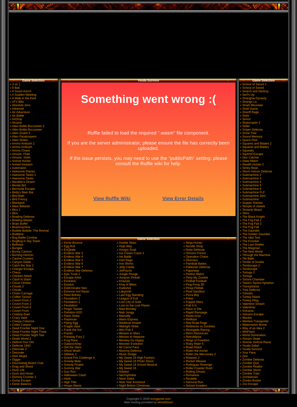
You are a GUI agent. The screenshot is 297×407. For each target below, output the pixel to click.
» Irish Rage (124, 260)
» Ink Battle (124, 256)
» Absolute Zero (19, 105)
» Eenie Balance (20, 384)
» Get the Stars (71, 347)
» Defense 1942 (20, 345)
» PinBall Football (195, 281)
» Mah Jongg (125, 312)
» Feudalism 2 (70, 298)
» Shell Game (248, 108)
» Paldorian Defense (196, 267)
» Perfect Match (193, 274)
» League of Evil (127, 298)
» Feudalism (69, 305)
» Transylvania (249, 286)
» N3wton (122, 371)
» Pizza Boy (191, 295)
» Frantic (67, 333)
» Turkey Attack (249, 297)
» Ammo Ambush (20, 147)
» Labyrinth (123, 291)
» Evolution (68, 281)
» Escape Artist (71, 277)
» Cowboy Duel (19, 314)
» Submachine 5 (250, 185)
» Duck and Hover (21, 373)
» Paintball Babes (195, 263)
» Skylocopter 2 (249, 122)
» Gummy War (71, 368)
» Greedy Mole (71, 361)
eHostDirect (165, 402)
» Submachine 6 (250, 188)
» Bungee (15, 248)
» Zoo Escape (248, 384)
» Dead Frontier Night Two (26, 335)
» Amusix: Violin (20, 157)
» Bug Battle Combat (23, 237)
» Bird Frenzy (18, 199)
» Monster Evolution (129, 343)
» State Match (248, 161)
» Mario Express (127, 319)
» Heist (66, 378)
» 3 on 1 (14, 84)
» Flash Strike (70, 316)
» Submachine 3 (250, 178)
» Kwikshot (123, 288)
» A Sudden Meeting (22, 94)
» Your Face (247, 352)
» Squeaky (246, 150)
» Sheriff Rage (249, 112)
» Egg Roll (68, 246)
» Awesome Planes (22, 171)
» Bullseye (16, 244)
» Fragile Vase (70, 326)
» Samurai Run (193, 382)
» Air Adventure (19, 112)
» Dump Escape (20, 380)
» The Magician (249, 248)
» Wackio (245, 317)
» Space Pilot (248, 140)
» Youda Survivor (250, 349)
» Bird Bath (16, 195)
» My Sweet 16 (126, 368)
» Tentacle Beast (250, 209)
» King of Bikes (126, 284)
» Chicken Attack (20, 276)
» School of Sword (251, 87)
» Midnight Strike (127, 326)
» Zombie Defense (251, 359)
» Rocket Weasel (194, 361)
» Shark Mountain (251, 105)
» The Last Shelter (251, 244)
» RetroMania (192, 336)
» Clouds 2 (16, 286)
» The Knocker (249, 241)
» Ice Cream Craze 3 (130, 253)
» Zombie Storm (250, 370)
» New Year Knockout (130, 382)
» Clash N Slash (20, 279)
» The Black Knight (252, 216)
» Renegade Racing (196, 330)
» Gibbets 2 (69, 354)
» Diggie (15, 359)
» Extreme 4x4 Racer (75, 291)
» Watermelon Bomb (253, 324)
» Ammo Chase (19, 150)
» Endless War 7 (72, 267)
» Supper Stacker (251, 202)
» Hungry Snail (126, 249)
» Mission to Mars (128, 333)
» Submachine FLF (252, 192)
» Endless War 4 (72, 256)
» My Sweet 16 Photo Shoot (134, 361)
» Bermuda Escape (22, 188)
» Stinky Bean (248, 168)
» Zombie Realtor (251, 366)
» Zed (243, 356)
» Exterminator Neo (74, 288)
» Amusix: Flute (19, 154)
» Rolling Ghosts (194, 371)
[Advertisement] (148, 46)
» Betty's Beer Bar (21, 192)
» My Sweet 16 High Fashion (135, 357)
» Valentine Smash (252, 303)
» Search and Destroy (253, 91)
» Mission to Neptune (130, 336)
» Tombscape (248, 269)
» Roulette (190, 378)
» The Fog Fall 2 (250, 220)
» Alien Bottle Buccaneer (25, 129)
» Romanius (191, 375)
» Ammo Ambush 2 (22, 143)
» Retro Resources (195, 333)
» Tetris (244, 213)
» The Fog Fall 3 (250, 223)
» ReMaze (190, 319)
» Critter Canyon (20, 324)
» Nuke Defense (194, 249)
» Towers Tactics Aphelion (256, 283)
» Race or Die (192, 309)
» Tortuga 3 (247, 272)
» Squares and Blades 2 (255, 143)
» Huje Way (124, 246)
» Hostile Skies (126, 242)
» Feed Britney (71, 295)
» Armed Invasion (20, 164)
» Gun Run (68, 371)
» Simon (245, 119)
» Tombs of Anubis (251, 262)
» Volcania (246, 310)
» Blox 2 (14, 209)
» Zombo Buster (250, 380)
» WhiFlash (247, 331)
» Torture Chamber (252, 279)
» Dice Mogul (18, 356)
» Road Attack (192, 347)
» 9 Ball (14, 87)
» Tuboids (246, 293)
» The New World (251, 251)
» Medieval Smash (128, 323)
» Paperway (191, 270)
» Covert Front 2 (20, 300)
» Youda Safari (249, 345)
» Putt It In (190, 305)
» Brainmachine (19, 227)
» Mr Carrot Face (127, 347)
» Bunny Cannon (20, 251)
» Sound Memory (250, 136)
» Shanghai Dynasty (252, 98)
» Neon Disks (125, 378)
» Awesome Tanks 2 (22, 175)
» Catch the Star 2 (21, 265)
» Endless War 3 (72, 253)
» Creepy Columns (21, 321)
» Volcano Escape (251, 314)
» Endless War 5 (72, 260)
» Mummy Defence (129, 350)
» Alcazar (15, 122)
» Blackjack (17, 202)
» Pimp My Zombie (195, 277)
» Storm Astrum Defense (255, 171)
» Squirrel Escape (251, 154)
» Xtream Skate (249, 338)
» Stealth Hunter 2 (251, 164)
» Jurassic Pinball (128, 277)
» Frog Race (69, 340)
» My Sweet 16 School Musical (136, 364)
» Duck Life (17, 370)
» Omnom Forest (194, 253)
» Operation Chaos (195, 256)
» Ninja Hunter (192, 242)
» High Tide (68, 382)
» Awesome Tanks (21, 178)
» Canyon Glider (20, 262)
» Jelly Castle (125, 267)
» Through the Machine (254, 255)
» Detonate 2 (18, 349)
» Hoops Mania (71, 385)
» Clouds (15, 290)
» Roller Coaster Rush (198, 368)
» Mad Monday (126, 309)
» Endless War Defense (77, 270)
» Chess (15, 272)
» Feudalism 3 (70, 302)
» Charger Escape (21, 269)
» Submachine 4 (250, 182)
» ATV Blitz (16, 101)
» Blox (13, 213)
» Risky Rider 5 (193, 343)
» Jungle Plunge (127, 274)
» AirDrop (15, 119)
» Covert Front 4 (20, 307)
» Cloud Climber (20, 283)
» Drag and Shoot (21, 366)
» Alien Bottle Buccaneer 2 (27, 126)
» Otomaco (190, 260)
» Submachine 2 (250, 175)
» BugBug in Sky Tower (24, 241)
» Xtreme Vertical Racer (255, 342)
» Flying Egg (69, 323)
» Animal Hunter (20, 161)
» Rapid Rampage (195, 312)
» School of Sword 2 (252, 84)
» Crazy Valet (18, 317)
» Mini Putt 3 (124, 330)
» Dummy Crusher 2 (22, 377)
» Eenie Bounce (71, 242)
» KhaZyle (123, 281)
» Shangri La (248, 101)
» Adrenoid (16, 108)
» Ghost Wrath (71, 350)
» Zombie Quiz (249, 363)
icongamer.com (160, 398)
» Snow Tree (247, 133)
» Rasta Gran (192, 316)
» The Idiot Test (249, 237)
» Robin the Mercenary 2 (199, 354)
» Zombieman (248, 377)
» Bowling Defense (21, 216)
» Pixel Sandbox (194, 291)
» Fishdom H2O (71, 312)
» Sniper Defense (251, 129)
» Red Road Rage (195, 323)
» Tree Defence (249, 290)
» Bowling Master (20, 220)
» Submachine (249, 199)
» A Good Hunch (20, 91)
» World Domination (252, 335)
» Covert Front (19, 310)
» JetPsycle (124, 270)
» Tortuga (245, 276)
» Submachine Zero (252, 195)
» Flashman (69, 319)
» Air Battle (16, 115)
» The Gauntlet (249, 230)
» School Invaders (195, 385)
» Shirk (244, 115)
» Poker (188, 298)
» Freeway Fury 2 (72, 336)
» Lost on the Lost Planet (132, 305)
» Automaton (17, 168)
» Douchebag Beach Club (26, 363)
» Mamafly (123, 316)
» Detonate (16, 352)
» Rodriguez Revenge (197, 364)
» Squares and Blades (254, 147)
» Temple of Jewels (252, 206)
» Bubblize (16, 234)
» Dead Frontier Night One (27, 328)
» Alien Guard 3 (19, 133)
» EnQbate (68, 249)
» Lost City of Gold (128, 302)
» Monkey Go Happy (130, 340)
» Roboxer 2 (191, 357)
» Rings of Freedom (196, 340)
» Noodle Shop (193, 246)
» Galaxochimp (71, 343)
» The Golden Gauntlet (254, 234)
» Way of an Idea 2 (252, 328)
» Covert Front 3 (20, 303)
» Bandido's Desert (22, 182)
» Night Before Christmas (133, 385)
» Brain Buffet (18, 223)
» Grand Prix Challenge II (78, 357)
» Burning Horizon (21, 255)
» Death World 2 (20, 338)
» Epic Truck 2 (70, 274)
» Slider (244, 126)
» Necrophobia (126, 375)
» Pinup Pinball (193, 288)
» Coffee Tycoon (20, 297)
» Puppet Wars (193, 302)
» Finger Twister (71, 309)
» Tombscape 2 (249, 265)
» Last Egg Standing (129, 295)
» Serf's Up (246, 94)
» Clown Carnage (20, 293)
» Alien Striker (18, 140)
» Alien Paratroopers (23, 136)
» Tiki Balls (246, 258)
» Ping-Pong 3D (193, 284)
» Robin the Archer (195, 350)
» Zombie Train (249, 373)
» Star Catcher (249, 157)
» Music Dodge (126, 354)
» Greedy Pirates (72, 364)
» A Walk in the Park (22, 98)
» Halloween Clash (73, 375)
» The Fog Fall (249, 227)
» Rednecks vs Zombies (199, 326)
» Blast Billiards (19, 206)
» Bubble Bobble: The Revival (29, 230)
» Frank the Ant (71, 330)
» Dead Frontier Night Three (28, 331)
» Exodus (67, 284)
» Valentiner (247, 307)
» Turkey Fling (248, 300)
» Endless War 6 (72, 263)
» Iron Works (124, 263)
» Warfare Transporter (254, 321)
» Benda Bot (17, 185)
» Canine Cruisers (21, 258)
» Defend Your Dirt (21, 342)
